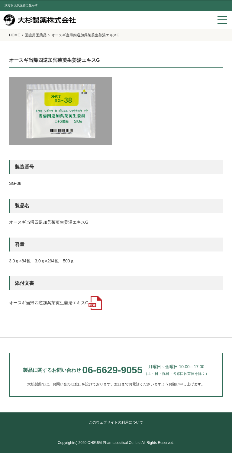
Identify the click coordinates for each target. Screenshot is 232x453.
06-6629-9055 (112, 370)
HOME (14, 35)
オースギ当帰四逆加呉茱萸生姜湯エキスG (55, 302)
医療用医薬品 (36, 35)
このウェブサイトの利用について (116, 422)
